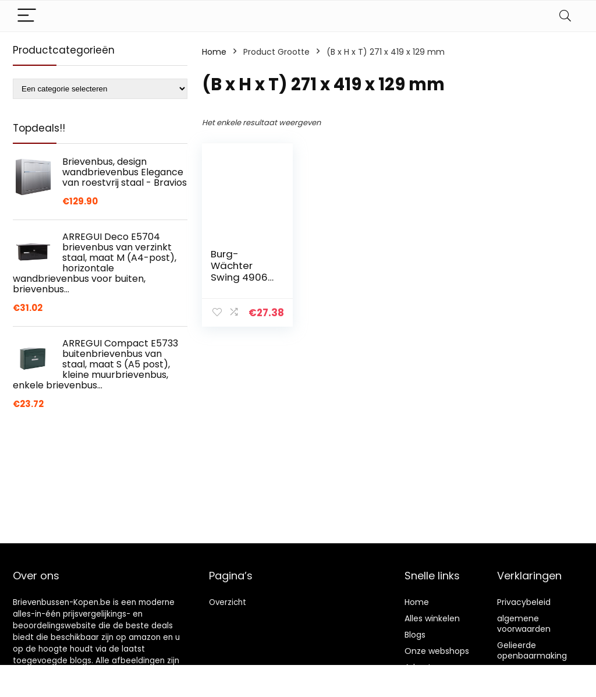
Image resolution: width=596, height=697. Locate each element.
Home (214, 52)
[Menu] (27, 16)
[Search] (565, 16)
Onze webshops (437, 651)
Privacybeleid (524, 602)
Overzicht (227, 602)
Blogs (415, 635)
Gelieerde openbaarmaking (532, 650)
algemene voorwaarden (524, 624)
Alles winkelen (432, 618)
